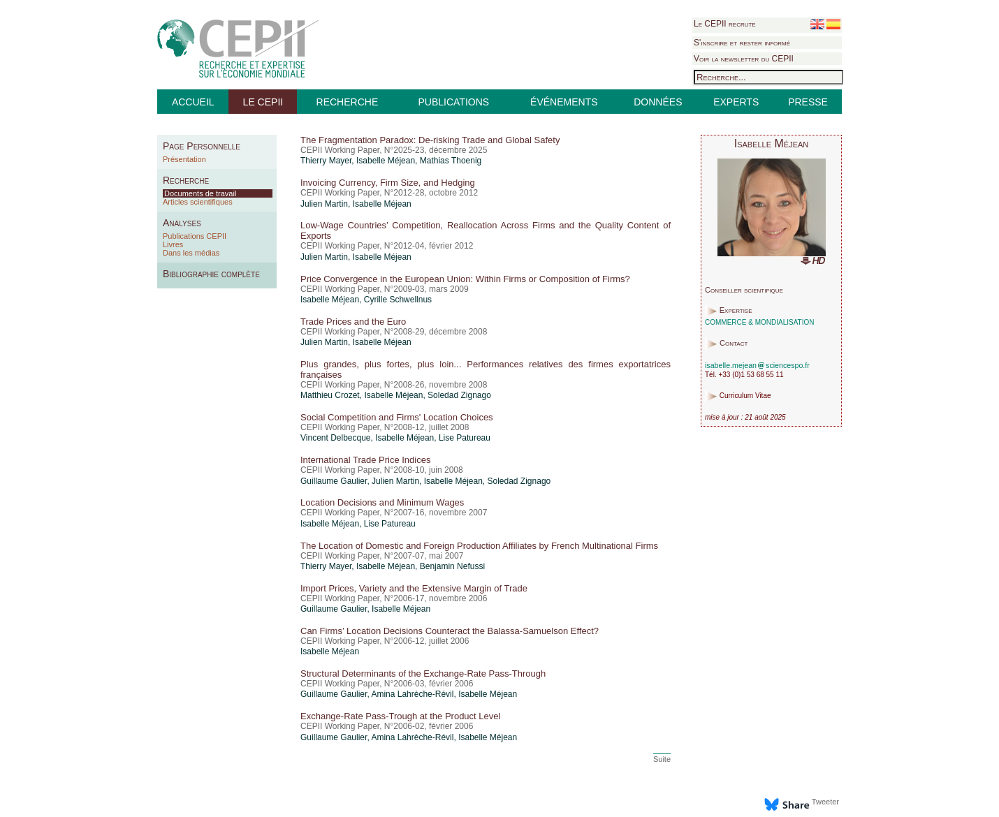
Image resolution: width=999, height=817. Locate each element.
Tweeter (825, 801)
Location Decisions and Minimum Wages (382, 502)
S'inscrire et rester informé (742, 42)
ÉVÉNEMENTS (563, 102)
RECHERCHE (347, 102)
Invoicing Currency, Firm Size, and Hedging (387, 182)
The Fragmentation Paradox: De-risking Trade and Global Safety (430, 140)
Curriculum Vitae (745, 396)
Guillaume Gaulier (333, 481)
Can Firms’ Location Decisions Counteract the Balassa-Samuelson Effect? (449, 631)
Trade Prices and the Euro (353, 321)
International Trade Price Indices (365, 460)
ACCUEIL (193, 102)
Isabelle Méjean (385, 160)
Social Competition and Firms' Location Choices (396, 417)
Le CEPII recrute (725, 24)
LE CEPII (263, 102)
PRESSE (808, 102)
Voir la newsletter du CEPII (744, 59)
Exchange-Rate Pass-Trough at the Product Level (400, 716)
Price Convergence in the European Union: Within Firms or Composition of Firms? (465, 279)
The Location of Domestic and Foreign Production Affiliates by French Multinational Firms (479, 545)
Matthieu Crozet (330, 395)
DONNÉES (658, 102)
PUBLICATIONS (453, 102)
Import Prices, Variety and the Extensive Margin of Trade (413, 588)
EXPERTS (736, 102)
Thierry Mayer (325, 160)
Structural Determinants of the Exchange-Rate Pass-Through (423, 673)
